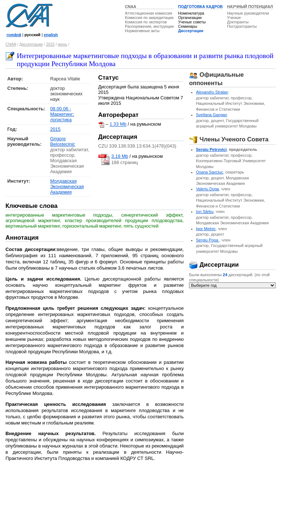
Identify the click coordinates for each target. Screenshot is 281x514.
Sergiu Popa (207, 240)
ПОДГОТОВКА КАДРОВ (200, 6)
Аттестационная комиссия (148, 13)
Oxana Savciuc (209, 172)
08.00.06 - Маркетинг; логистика (62, 114)
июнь (62, 44)
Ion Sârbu (204, 211)
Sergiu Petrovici (211, 149)
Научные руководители (248, 13)
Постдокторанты (242, 26)
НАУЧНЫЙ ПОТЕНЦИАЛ (250, 6)
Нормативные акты (142, 30)
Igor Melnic (206, 228)
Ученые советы (192, 22)
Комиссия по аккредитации (149, 17)
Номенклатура (191, 13)
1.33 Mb (117, 124)
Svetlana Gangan (211, 115)
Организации (189, 17)
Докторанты (238, 22)
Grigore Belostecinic (62, 141)
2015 (50, 44)
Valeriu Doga (207, 189)
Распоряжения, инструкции (149, 26)
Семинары (187, 26)
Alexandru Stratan (212, 92)
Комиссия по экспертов (146, 22)
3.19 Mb (119, 156)
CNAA (130, 6)
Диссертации (190, 30)
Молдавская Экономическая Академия (67, 186)
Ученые (234, 17)
